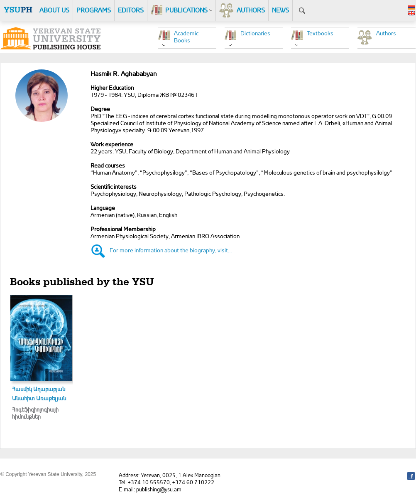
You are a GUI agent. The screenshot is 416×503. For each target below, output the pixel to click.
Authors (386, 33)
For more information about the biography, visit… (171, 250)
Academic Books (186, 37)
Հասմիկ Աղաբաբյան (38, 388)
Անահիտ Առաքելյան (39, 398)
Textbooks (320, 33)
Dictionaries (255, 33)
